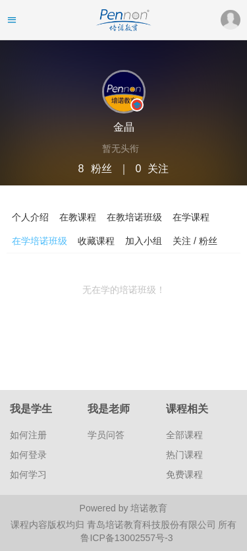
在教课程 (77, 217)
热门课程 (184, 454)
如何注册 (28, 435)
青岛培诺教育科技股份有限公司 (153, 524)
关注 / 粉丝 (195, 241)
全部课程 (184, 435)
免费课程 (184, 474)
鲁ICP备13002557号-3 (126, 538)
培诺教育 (148, 508)
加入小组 (143, 241)
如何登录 (28, 454)
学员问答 (106, 435)
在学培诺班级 (39, 241)
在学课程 (191, 217)
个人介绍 (30, 217)
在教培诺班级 (134, 217)
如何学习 (28, 474)
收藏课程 (96, 241)
